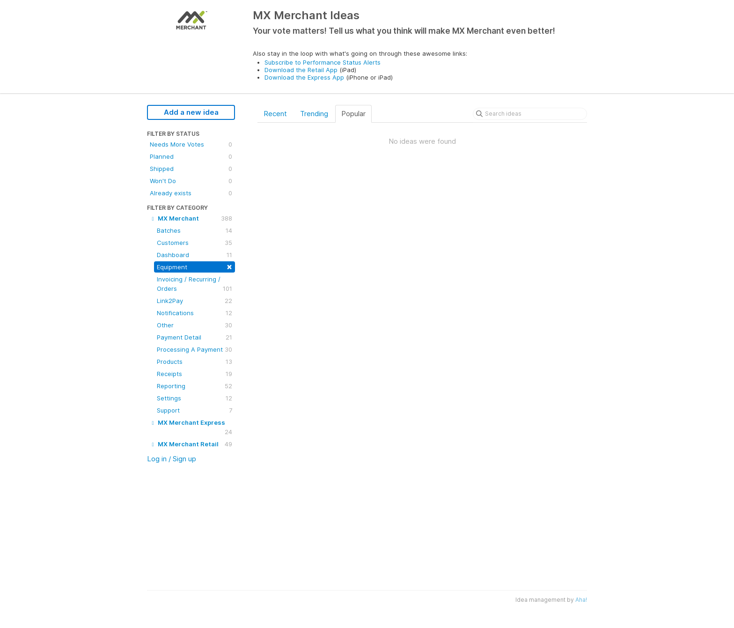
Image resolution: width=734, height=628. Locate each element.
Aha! (581, 599)
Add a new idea (191, 112)
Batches (194, 230)
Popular (353, 113)
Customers (194, 242)
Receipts (194, 373)
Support (194, 410)
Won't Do (191, 180)
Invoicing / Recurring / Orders (194, 284)
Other (194, 325)
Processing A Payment (194, 349)
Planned (191, 156)
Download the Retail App (301, 70)
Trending (314, 113)
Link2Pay (194, 300)
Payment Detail (194, 337)
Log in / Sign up (171, 458)
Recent (275, 113)
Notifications (194, 313)
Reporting (194, 386)
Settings (194, 398)
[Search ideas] (530, 114)
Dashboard (194, 254)
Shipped (191, 168)
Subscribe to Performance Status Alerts (322, 62)
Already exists (191, 193)
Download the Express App (304, 77)
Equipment (194, 266)
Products (194, 361)
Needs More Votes (191, 144)
